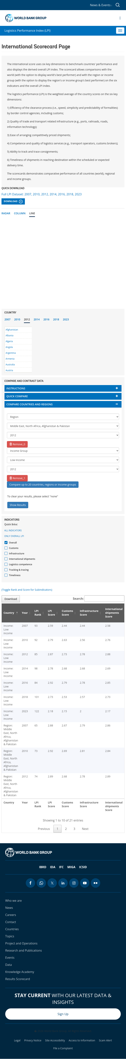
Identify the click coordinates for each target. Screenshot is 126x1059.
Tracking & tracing (18, 569)
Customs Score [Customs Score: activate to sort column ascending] (67, 612)
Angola (9, 347)
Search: (99, 598)
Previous (44, 829)
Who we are (13, 901)
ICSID (83, 867)
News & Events (101, 5)
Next (85, 829)
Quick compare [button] (17, 396)
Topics (9, 936)
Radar (5, 213)
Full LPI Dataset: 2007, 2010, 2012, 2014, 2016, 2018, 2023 (41, 194)
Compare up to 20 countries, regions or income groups (42, 484)
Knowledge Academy (19, 972)
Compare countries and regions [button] (29, 404)
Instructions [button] (15, 388)
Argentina (11, 352)
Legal (17, 1040)
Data (8, 965)
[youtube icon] (84, 883)
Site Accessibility (55, 1040)
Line (32, 213)
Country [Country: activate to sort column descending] (9, 613)
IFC (61, 867)
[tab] (63, 388)
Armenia (10, 358)
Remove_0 (17, 444)
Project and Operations (21, 943)
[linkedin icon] (63, 883)
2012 (27, 319)
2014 (37, 319)
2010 (17, 319)
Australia (10, 364)
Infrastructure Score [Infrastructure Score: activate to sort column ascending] (89, 612)
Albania (9, 335)
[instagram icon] (74, 883)
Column (20, 213)
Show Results (18, 505)
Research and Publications (23, 950)
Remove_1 (17, 478)
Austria (9, 370)
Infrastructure (16, 553)
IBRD (42, 867)
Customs (13, 548)
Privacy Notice (32, 1040)
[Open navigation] (120, 18)
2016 (46, 319)
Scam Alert (105, 1040)
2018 (56, 319)
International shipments (21, 559)
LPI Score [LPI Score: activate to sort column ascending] (51, 612)
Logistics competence (20, 564)
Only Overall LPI (14, 536)
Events (9, 958)
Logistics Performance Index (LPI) (27, 30)
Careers (10, 915)
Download (13, 201)
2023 (66, 319)
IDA (52, 867)
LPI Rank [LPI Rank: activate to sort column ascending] (38, 612)
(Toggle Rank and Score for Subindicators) (26, 589)
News (9, 908)
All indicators (13, 530)
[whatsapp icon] (41, 883)
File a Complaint (63, 1048)
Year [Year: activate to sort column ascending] (25, 613)
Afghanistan (12, 329)
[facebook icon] (30, 883)
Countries (12, 929)
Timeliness (14, 575)
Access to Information (82, 1040)
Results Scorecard (17, 979)
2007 (7, 319)
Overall (12, 542)
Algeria (9, 341)
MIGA (71, 867)
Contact (10, 922)
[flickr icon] (95, 883)
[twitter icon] (52, 883)
